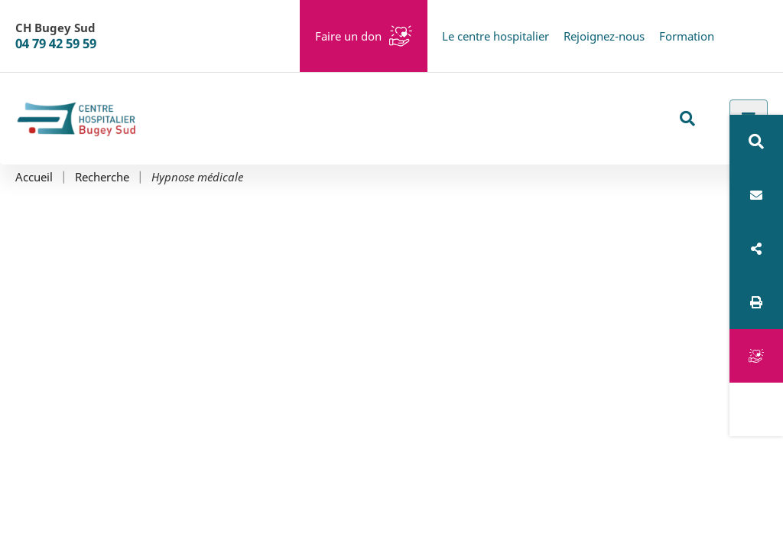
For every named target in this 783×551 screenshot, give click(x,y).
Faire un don (348, 36)
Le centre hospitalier (495, 36)
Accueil (34, 177)
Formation (686, 36)
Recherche (102, 177)
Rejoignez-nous (604, 36)
